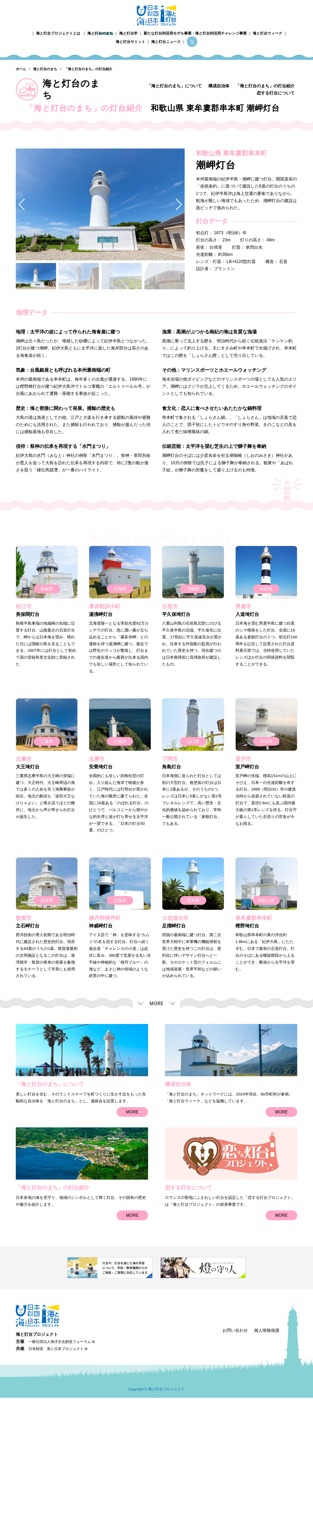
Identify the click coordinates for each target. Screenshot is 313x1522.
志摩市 (24, 888)
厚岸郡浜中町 (104, 736)
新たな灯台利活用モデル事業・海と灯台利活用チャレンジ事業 (195, 33)
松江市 (24, 736)
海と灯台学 (128, 33)
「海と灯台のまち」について (174, 86)
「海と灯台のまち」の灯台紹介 (265, 86)
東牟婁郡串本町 (253, 1047)
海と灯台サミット (130, 42)
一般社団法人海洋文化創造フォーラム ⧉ (61, 1466)
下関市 (170, 888)
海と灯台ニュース (166, 42)
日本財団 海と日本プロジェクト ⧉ (57, 1473)
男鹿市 (243, 736)
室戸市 (243, 888)
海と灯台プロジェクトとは (58, 33)
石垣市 (170, 736)
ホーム (27, 33)
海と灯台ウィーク (267, 33)
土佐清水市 (175, 1047)
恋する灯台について (276, 93)
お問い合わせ (235, 1454)
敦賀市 (24, 1047)
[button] (178, 334)
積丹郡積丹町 (104, 1047)
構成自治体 (218, 86)
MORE (132, 1241)
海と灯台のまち (100, 33)
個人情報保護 (266, 1454)
